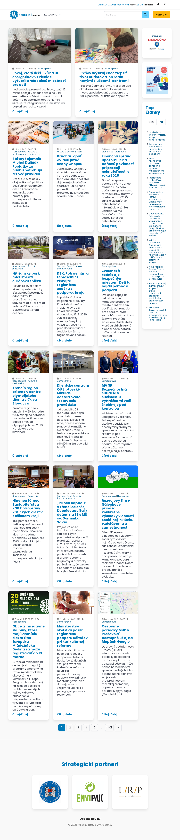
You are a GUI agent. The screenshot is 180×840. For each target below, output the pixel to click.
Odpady (76, 496)
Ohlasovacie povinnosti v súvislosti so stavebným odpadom (155, 149)
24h (151, 122)
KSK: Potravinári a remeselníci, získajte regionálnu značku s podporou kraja (73, 283)
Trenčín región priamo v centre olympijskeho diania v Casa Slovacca (26, 396)
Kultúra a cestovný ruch (24, 152)
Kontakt (162, 15)
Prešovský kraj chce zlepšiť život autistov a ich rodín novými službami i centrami (104, 77)
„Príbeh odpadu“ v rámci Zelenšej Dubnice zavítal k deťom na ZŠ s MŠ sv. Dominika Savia (72, 513)
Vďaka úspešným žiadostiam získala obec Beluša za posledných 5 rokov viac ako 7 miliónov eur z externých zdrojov (157, 251)
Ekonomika (107, 151)
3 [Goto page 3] (78, 727)
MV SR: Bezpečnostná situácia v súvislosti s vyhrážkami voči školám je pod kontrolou (116, 397)
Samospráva (45, 68)
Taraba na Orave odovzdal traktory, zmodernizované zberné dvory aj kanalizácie (158, 313)
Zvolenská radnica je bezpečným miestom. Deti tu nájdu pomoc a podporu (116, 280)
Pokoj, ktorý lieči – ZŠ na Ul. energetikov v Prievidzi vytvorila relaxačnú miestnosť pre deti (39, 79)
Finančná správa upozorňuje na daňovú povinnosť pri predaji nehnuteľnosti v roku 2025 (118, 166)
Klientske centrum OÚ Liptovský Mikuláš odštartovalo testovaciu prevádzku (73, 395)
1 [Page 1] (61, 727)
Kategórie (50, 15)
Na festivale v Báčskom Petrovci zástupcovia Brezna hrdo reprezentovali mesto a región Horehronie (157, 201)
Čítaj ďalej (20, 111)
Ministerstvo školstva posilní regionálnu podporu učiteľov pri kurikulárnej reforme (72, 636)
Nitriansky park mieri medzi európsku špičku (26, 277)
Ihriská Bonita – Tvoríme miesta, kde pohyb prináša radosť (157, 136)
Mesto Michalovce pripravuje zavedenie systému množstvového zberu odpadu (156, 166)
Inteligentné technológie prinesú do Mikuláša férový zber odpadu (157, 182)
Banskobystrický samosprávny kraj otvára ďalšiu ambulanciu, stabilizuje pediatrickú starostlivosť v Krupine (157, 293)
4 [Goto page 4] (86, 727)
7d (161, 122)
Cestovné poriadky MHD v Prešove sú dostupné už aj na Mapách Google (117, 634)
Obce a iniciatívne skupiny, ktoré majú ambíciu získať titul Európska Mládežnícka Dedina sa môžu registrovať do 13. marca (28, 641)
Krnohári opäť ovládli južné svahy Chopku (69, 160)
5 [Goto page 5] (94, 727)
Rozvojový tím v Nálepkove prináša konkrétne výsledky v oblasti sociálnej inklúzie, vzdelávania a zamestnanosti (118, 514)
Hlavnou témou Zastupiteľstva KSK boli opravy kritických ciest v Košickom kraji (27, 508)
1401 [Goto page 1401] (109, 727)
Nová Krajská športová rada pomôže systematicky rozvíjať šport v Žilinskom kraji (156, 273)
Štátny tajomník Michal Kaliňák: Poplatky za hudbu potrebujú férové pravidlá (27, 166)
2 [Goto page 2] (70, 727)
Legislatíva (34, 154)
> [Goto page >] (118, 727)
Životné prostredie (66, 498)
